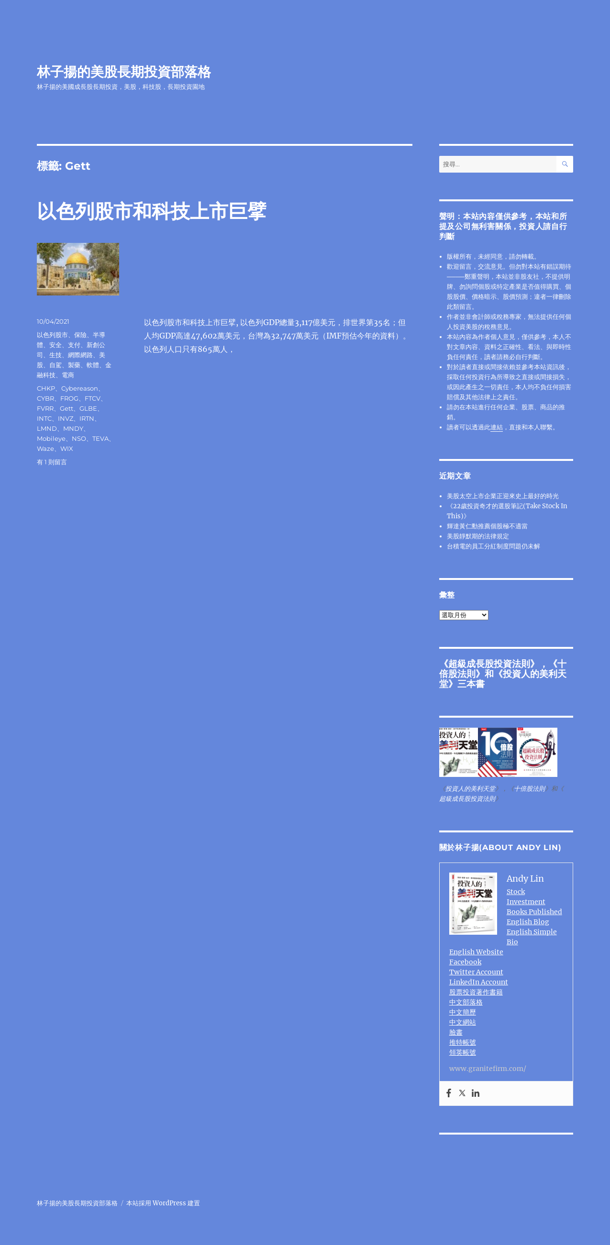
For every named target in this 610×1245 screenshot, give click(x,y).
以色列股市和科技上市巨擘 (151, 211)
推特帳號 (462, 1042)
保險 (80, 335)
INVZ (65, 418)
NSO (79, 438)
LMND (47, 428)
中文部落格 (466, 1002)
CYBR (45, 398)
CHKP (46, 388)
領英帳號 (462, 1052)
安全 (55, 345)
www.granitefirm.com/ (487, 1068)
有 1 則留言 (52, 462)
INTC (44, 418)
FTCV (92, 398)
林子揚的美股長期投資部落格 (124, 72)
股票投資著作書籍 (476, 992)
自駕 (55, 365)
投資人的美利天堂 (502, 678)
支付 (74, 345)
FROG (69, 398)
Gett (66, 408)
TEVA (100, 438)
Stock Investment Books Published (534, 901)
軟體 (93, 365)
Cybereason (79, 388)
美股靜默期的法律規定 (478, 536)
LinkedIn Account (478, 982)
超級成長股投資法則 (489, 663)
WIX (66, 448)
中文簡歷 (462, 1012)
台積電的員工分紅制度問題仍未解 (493, 546)
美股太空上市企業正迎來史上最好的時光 (503, 496)
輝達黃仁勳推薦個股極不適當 (487, 526)
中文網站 (462, 1022)
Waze (45, 448)
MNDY (73, 428)
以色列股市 (52, 335)
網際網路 (80, 355)
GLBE (88, 408)
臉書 (456, 1032)
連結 (496, 427)
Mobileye (51, 438)
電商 (68, 375)
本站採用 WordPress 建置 (163, 1203)
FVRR (45, 408)
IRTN (86, 418)
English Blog (528, 921)
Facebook (465, 962)
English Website (476, 952)
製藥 (74, 365)
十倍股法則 (529, 789)
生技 (55, 355)
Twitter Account (476, 972)
